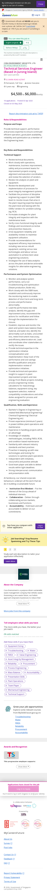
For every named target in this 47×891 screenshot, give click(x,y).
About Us (8, 839)
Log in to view (40, 526)
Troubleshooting (15, 650)
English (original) (12, 42)
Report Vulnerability (14, 873)
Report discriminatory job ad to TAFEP (26, 113)
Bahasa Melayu (12, 48)
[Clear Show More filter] (23, 767)
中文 (27, 42)
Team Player (13, 685)
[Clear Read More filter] (23, 604)
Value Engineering (27, 655)
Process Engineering (17, 668)
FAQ (7, 863)
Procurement (29, 663)
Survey (8, 843)
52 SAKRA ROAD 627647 (15, 79)
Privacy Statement (12, 877)
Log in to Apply (23, 789)
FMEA (10, 655)
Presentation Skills (16, 676)
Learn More (10, 561)
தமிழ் (25, 48)
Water (32, 650)
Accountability (33, 672)
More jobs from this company (17, 611)
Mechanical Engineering (18, 690)
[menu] (43, 15)
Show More (22, 766)
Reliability (12, 663)
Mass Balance (14, 672)
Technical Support (16, 694)
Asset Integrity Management (21, 659)
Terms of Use (10, 881)
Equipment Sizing (15, 646)
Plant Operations (15, 681)
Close (40, 4)
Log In (37, 15)
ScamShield (30, 26)
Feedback (9, 858)
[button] (43, 26)
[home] (9, 15)
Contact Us (10, 854)
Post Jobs (8, 847)
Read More (22, 603)
